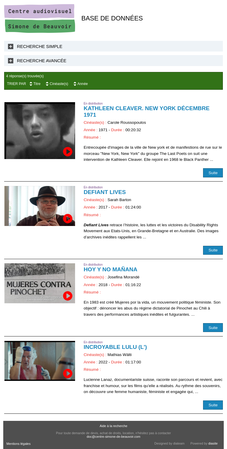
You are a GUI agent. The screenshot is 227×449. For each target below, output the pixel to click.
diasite (213, 443)
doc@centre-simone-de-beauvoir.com (113, 436)
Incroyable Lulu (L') (115, 347)
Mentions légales (19, 443)
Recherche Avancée (41, 60)
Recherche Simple (39, 46)
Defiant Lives (105, 192)
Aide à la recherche (113, 426)
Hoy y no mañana (110, 269)
